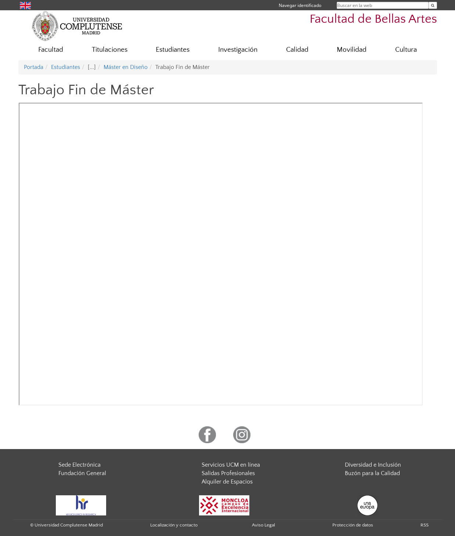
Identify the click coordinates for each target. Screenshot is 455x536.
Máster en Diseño (126, 67)
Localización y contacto (174, 525)
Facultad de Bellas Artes (373, 19)
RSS (424, 525)
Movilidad (351, 50)
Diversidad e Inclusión (373, 465)
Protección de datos (352, 525)
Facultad (50, 50)
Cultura (406, 50)
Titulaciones (109, 50)
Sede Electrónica (79, 465)
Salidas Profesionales (228, 473)
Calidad (297, 50)
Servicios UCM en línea (231, 465)
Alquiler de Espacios (227, 481)
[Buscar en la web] (433, 5)
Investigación (237, 50)
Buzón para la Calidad (372, 473)
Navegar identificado (300, 5)
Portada (33, 67)
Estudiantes (172, 50)
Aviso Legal (263, 525)
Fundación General (82, 473)
